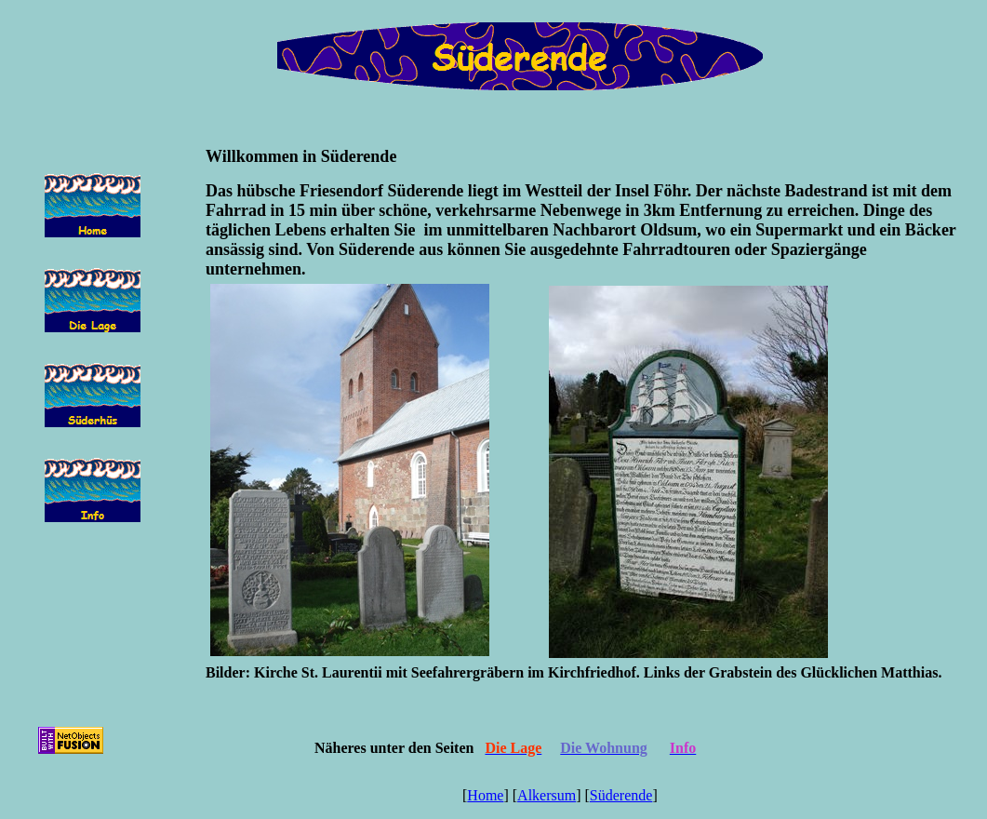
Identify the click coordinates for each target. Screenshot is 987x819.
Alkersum (546, 795)
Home (485, 795)
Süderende (621, 795)
